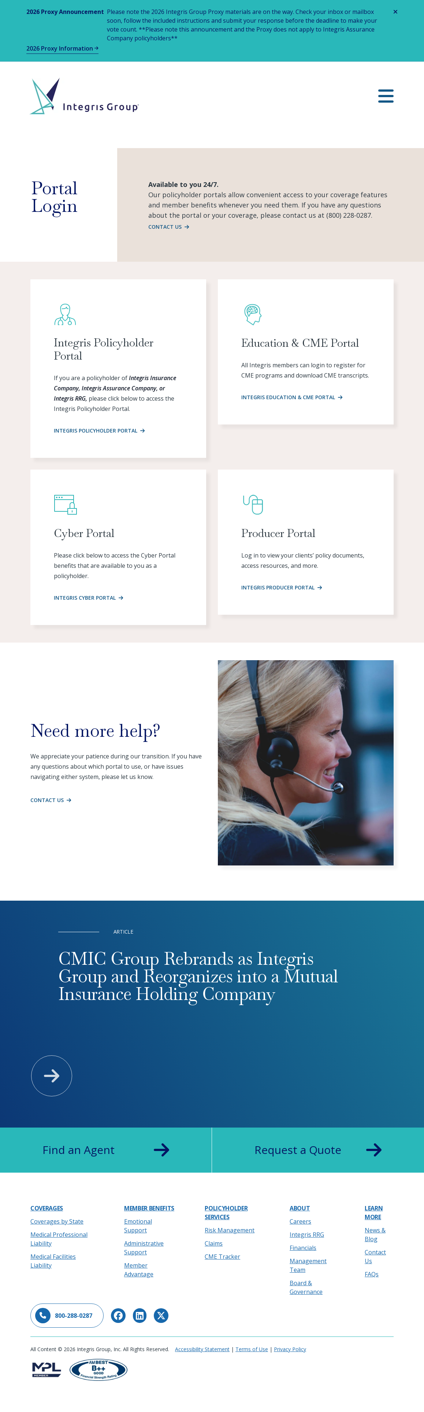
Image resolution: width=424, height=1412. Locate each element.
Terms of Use (251, 1349)
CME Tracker (222, 1257)
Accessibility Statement (202, 1349)
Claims (214, 1243)
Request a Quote (318, 1150)
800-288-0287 (63, 1315)
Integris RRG (307, 1235)
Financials (303, 1248)
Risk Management (229, 1230)
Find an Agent (105, 1150)
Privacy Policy (290, 1349)
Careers (300, 1221)
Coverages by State (56, 1221)
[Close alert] (395, 11)
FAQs (372, 1274)
